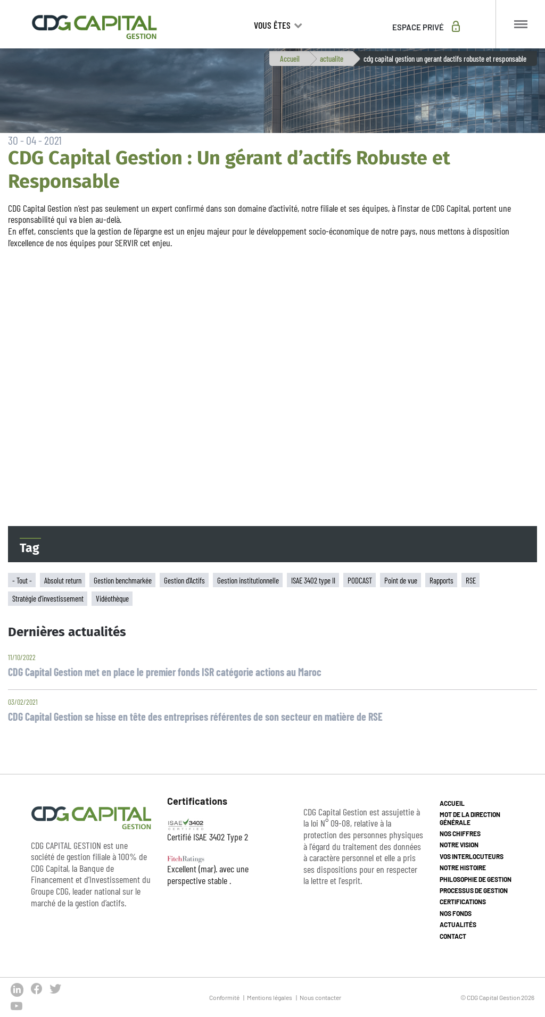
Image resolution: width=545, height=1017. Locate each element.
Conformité (224, 997)
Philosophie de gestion (475, 879)
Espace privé (418, 27)
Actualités (458, 924)
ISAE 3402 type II (313, 580)
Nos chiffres (460, 833)
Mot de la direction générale (470, 818)
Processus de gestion (474, 890)
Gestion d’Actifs (184, 580)
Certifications (463, 901)
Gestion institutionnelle (248, 580)
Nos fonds (456, 913)
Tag (29, 547)
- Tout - (22, 580)
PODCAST (360, 580)
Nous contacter (320, 997)
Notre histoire (463, 867)
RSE (471, 580)
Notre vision (459, 844)
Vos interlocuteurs (471, 856)
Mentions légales (269, 997)
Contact (453, 936)
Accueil (290, 58)
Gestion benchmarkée (123, 580)
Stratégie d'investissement (48, 598)
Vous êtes (273, 25)
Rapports (441, 580)
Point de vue (400, 580)
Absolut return (62, 580)
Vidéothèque (112, 598)
